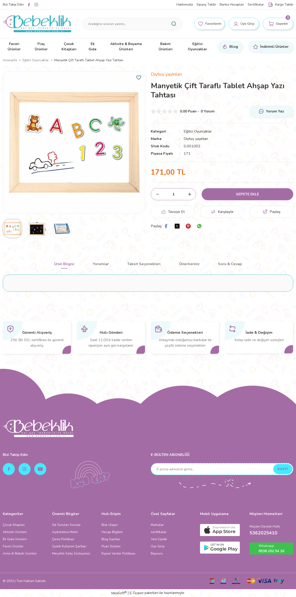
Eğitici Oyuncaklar (198, 131)
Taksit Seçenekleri (143, 264)
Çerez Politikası (63, 539)
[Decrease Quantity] (157, 194)
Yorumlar (101, 264)
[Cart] (278, 24)
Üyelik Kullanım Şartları (69, 546)
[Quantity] (173, 194)
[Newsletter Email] (222, 469)
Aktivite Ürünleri (15, 532)
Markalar (157, 525)
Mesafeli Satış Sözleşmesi (71, 553)
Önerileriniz (189, 264)
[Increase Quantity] (189, 194)
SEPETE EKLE (247, 194)
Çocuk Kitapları (14, 525)
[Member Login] (243, 24)
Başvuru (157, 553)
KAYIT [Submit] (283, 469)
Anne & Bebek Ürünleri (20, 553)
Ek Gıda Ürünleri (15, 539)
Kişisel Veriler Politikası (118, 553)
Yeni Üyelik (159, 539)
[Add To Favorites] (139, 77)
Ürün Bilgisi (64, 264)
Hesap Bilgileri (112, 532)
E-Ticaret (137, 593)
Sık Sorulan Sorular (66, 525)
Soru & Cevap (230, 264)
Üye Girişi (158, 546)
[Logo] (37, 23)
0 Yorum (208, 111)
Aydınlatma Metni (65, 532)
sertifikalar (158, 532)
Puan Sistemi (111, 546)
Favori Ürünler (13, 546)
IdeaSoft (118, 593)
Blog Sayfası (111, 539)
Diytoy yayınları (166, 74)
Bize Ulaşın (110, 525)
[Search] (132, 24)
